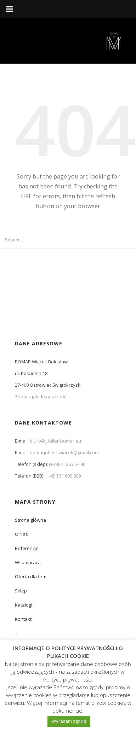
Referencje (27, 548)
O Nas (21, 534)
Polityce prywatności (67, 679)
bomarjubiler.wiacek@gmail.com (64, 452)
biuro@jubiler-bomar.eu (55, 441)
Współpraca (28, 562)
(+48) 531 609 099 (63, 476)
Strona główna (30, 520)
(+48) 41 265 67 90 (67, 464)
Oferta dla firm (30, 576)
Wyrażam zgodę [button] (69, 721)
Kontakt (23, 619)
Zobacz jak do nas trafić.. (41, 396)
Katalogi (23, 605)
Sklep (21, 590)
